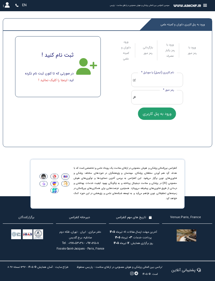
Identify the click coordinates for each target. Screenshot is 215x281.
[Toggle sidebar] (205, 5)
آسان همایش (45, 267)
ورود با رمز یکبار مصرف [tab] (170, 50)
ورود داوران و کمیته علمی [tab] (126, 50)
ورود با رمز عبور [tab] (192, 50)
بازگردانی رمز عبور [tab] (148, 50)
